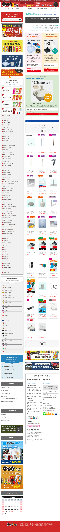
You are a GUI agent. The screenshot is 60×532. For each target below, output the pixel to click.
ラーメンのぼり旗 (6, 115)
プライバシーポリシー (33, 529)
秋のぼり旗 (5, 249)
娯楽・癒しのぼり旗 (7, 208)
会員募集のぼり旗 (6, 195)
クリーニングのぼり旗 (7, 204)
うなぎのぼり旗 (6, 143)
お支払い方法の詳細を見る (32, 383)
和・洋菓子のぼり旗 (7, 165)
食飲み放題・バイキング (8, 131)
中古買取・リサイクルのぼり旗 (9, 206)
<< (37, 130)
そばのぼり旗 (5, 120)
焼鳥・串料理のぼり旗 (7, 134)
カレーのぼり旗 (6, 124)
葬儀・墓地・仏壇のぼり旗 (8, 231)
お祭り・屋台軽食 (6, 172)
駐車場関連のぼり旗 (7, 199)
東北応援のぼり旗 (6, 270)
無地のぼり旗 (5, 258)
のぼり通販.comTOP (29, 13)
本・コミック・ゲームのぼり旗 (9, 215)
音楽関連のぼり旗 (6, 217)
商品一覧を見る (12, 84)
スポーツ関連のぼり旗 (7, 211)
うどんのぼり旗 (6, 118)
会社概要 (11, 529)
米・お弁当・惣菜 (6, 156)
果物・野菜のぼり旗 (7, 158)
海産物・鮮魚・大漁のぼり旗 (9, 145)
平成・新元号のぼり (7, 265)
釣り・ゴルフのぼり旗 (7, 213)
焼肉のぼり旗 (5, 127)
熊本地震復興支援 (6, 263)
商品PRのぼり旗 (6, 186)
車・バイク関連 (6, 193)
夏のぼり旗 (5, 247)
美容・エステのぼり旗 (7, 220)
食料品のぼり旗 (6, 161)
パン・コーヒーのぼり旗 (8, 163)
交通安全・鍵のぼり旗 (7, 233)
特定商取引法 (17, 529)
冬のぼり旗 (5, 252)
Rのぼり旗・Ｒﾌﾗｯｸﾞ (7, 267)
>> (47, 130)
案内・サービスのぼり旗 (8, 236)
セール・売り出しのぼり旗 (8, 183)
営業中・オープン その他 (8, 188)
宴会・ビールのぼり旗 (7, 129)
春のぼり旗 (5, 245)
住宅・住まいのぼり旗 (7, 202)
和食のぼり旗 (5, 149)
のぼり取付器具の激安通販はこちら (32, 14)
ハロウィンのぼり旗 (7, 242)
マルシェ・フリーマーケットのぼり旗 (10, 181)
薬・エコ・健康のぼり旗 (8, 229)
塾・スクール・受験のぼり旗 (9, 224)
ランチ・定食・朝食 (7, 147)
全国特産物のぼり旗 (7, 174)
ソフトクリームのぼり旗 (8, 168)
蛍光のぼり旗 (5, 256)
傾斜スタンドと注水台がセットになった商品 (38, 29)
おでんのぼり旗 (6, 138)
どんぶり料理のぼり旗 (7, 152)
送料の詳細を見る (46, 383)
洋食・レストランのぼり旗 (8, 154)
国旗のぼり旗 (5, 261)
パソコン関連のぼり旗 (7, 227)
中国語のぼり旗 (6, 272)
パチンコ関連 (5, 254)
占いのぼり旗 (5, 240)
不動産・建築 (5, 197)
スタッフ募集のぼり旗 (7, 190)
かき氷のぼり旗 (6, 170)
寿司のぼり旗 (5, 140)
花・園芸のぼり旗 (6, 177)
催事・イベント (6, 179)
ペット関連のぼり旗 (7, 222)
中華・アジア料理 (6, 122)
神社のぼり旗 (5, 238)
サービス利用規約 (24, 529)
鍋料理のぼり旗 (6, 136)
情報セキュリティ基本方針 (45, 529)
